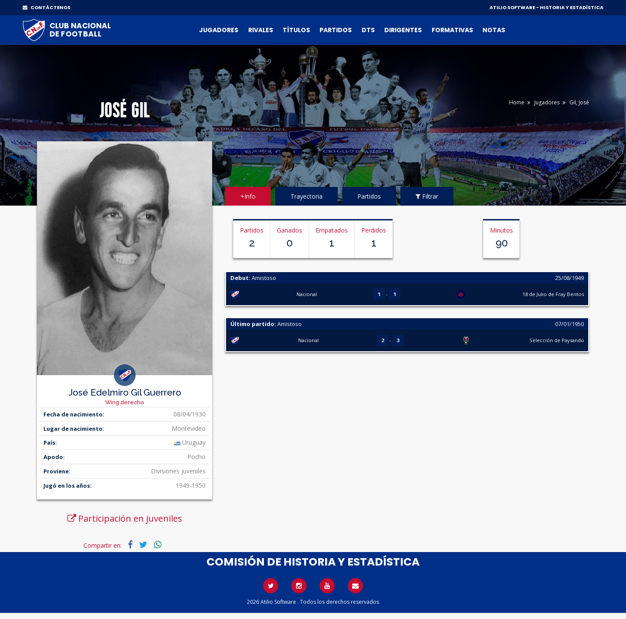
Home (516, 102)
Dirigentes (403, 30)
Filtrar (427, 196)
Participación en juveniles (124, 518)
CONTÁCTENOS (46, 7)
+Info (248, 196)
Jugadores (218, 30)
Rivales (260, 30)
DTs (368, 30)
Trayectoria (306, 196)
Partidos (336, 30)
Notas (494, 30)
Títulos (296, 30)
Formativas (452, 30)
